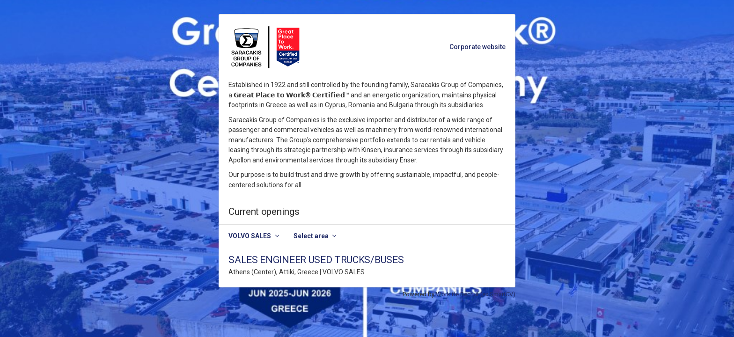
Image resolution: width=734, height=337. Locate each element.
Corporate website (477, 47)
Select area (311, 236)
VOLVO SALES (249, 236)
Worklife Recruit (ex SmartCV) (475, 294)
